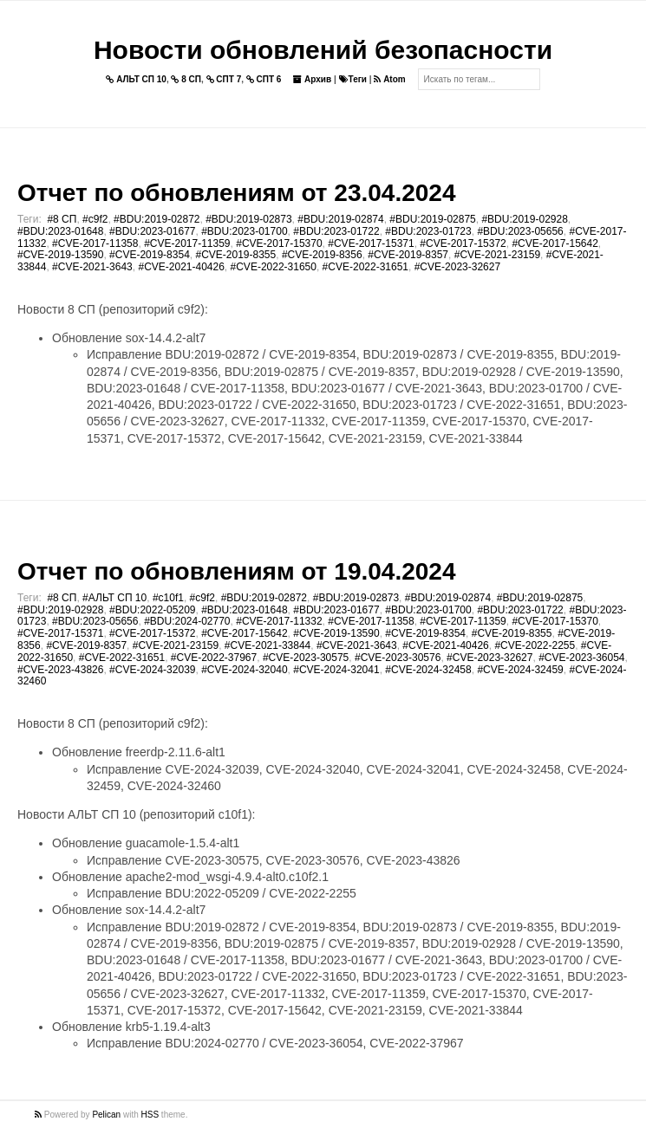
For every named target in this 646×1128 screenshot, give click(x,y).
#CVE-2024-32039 (152, 670)
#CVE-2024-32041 (336, 670)
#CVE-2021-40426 (181, 267)
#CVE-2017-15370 (279, 243)
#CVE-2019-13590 (60, 255)
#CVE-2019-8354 (149, 255)
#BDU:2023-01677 (152, 231)
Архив (312, 79)
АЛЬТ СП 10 (136, 79)
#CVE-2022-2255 (534, 645)
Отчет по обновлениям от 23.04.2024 (236, 192)
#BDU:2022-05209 (152, 610)
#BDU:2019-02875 (432, 219)
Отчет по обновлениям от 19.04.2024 (236, 571)
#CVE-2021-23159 (497, 255)
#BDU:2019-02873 (248, 219)
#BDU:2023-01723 (428, 231)
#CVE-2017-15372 (463, 243)
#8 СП (61, 219)
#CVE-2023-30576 (397, 658)
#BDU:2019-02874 (340, 219)
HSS (150, 1114)
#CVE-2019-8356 (322, 255)
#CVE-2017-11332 (279, 621)
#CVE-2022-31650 (273, 267)
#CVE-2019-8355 (235, 255)
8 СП (186, 79)
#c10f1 (168, 598)
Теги (353, 79)
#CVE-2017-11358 (95, 243)
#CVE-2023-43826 (60, 670)
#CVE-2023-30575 (306, 658)
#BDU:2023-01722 (336, 231)
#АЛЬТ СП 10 (114, 598)
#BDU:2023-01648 (60, 231)
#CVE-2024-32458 (428, 670)
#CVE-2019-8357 (408, 255)
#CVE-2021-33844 (267, 645)
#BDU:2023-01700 (244, 231)
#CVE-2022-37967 (214, 658)
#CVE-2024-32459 (520, 670)
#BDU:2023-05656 (520, 231)
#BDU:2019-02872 (156, 219)
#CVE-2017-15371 (371, 243)
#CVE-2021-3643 (92, 267)
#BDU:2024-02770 (187, 621)
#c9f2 (95, 219)
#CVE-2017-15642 (554, 243)
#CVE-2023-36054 (581, 658)
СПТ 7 (224, 79)
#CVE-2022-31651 (365, 267)
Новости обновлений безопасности (323, 50)
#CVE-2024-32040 (244, 670)
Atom (389, 79)
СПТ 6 (264, 79)
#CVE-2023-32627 (457, 267)
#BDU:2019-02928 (524, 219)
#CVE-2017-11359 (187, 243)
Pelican (106, 1114)
